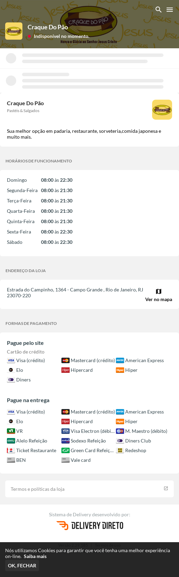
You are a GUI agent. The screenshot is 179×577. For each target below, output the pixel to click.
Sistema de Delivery (70, 514)
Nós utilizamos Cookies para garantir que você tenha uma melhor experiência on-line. (87, 553)
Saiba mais (35, 556)
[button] (58, 36)
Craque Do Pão (48, 27)
